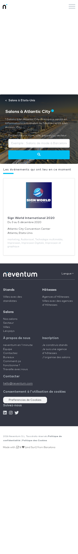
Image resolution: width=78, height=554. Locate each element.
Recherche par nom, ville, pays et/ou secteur (37, 135)
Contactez (10, 353)
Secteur (8, 323)
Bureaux (8, 357)
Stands (8, 289)
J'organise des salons (56, 357)
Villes (6, 327)
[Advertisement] (39, 53)
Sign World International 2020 (31, 218)
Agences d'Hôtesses (55, 297)
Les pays (8, 331)
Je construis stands (54, 345)
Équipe (7, 349)
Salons (8, 312)
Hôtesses (49, 289)
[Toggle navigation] (72, 6)
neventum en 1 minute (18, 345)
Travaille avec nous (15, 369)
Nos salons (10, 319)
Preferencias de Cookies (25, 400)
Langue (68, 273)
